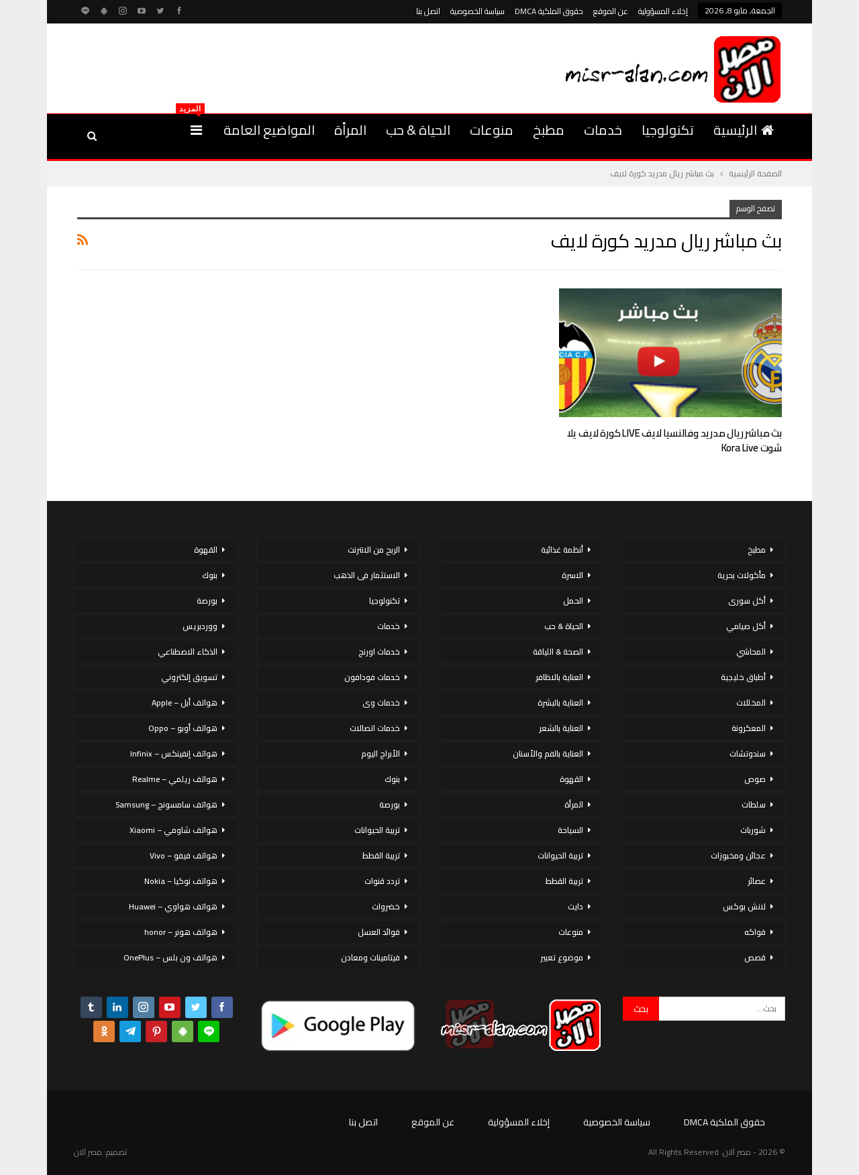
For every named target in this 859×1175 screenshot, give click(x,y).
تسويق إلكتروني (189, 677)
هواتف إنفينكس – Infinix (173, 753)
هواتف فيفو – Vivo (183, 855)
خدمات (603, 129)
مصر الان (88, 1152)
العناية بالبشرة (560, 702)
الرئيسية (743, 129)
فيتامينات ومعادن (370, 957)
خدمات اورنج (379, 651)
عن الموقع (610, 11)
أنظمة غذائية (562, 549)
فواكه (755, 932)
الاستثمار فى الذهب (367, 575)
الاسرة (572, 575)
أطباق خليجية (743, 677)
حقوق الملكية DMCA (549, 11)
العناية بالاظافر (559, 677)
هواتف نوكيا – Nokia (180, 881)
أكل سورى (747, 600)
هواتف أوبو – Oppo (182, 728)
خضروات (386, 906)
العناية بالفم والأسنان (548, 753)
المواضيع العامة (269, 129)
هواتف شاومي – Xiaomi (173, 830)
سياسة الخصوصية (477, 11)
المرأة (350, 129)
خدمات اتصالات (375, 728)
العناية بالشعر (561, 728)
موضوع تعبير (561, 957)
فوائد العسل (379, 932)
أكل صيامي (746, 626)
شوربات (753, 830)
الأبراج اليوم (380, 753)
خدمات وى (381, 702)
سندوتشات (747, 753)
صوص (755, 779)
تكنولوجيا (668, 129)
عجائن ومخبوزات (738, 855)
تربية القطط (564, 881)
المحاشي (751, 651)
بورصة (389, 804)
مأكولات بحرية (741, 575)
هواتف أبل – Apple (184, 702)
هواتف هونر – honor (180, 932)
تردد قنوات (382, 881)
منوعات (491, 129)
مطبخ (548, 129)
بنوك (392, 779)
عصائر (757, 881)
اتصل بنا (428, 11)
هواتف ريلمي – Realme (174, 779)
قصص (755, 957)
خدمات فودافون (372, 677)
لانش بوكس (744, 906)
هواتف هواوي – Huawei (173, 906)
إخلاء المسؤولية (663, 11)
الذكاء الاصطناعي (187, 651)
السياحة (570, 830)
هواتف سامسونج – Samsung (166, 804)
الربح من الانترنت (374, 549)
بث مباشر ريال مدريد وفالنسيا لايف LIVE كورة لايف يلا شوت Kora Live (674, 440)
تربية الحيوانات (560, 855)
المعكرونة (748, 728)
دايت (575, 906)
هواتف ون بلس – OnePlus (170, 957)
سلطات (754, 804)
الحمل (573, 600)
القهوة (571, 779)
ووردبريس (200, 626)
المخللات (751, 702)
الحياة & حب (418, 129)
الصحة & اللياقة (558, 651)
